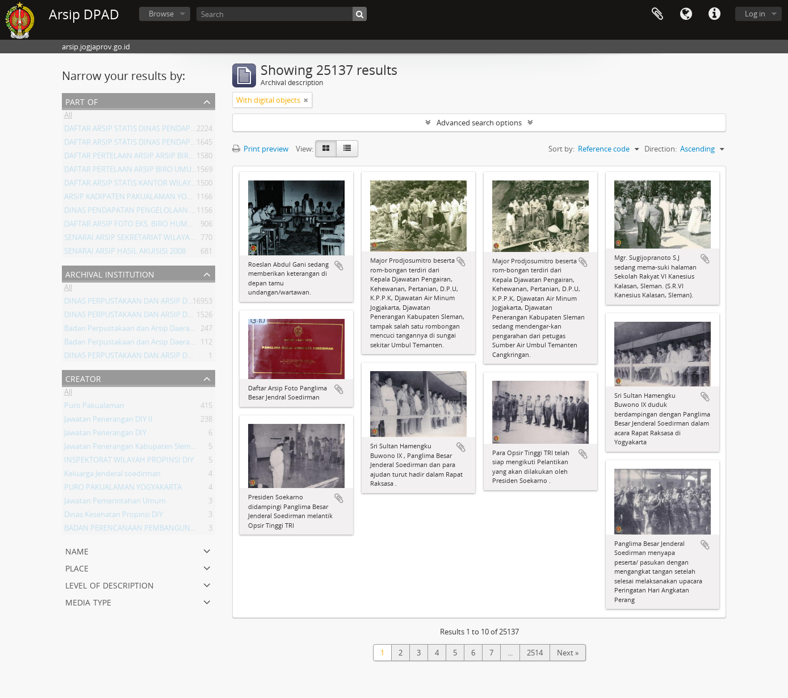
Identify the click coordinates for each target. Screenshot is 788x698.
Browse (161, 14)
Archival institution (109, 273)
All (68, 117)
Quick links (714, 14)
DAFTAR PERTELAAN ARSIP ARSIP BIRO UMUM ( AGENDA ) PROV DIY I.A (183, 158)
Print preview (260, 149)
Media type (88, 601)
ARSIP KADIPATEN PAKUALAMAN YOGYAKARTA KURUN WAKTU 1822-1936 (188, 199)
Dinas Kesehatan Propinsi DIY (113, 516)
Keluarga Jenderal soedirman (112, 475)
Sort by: (561, 149)
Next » (568, 652)
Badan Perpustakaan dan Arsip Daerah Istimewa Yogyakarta (165, 330)
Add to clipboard (339, 265)
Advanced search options (479, 122)
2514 (535, 652)
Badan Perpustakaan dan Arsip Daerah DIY (135, 344)
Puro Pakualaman (94, 407)
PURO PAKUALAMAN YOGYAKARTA (123, 489)
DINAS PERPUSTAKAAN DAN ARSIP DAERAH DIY (144, 303)
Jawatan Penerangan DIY (105, 435)
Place (77, 567)
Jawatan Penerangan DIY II (108, 421)
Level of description (109, 584)
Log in (755, 14)
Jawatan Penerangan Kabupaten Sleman (131, 448)
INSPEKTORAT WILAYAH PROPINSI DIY (129, 462)
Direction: (660, 149)
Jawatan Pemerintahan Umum (115, 503)
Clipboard (657, 14)
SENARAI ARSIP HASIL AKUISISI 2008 (125, 253)
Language (686, 14)
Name (77, 550)
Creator (83, 377)
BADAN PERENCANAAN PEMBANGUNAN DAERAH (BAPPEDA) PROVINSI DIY (190, 530)
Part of (81, 100)
